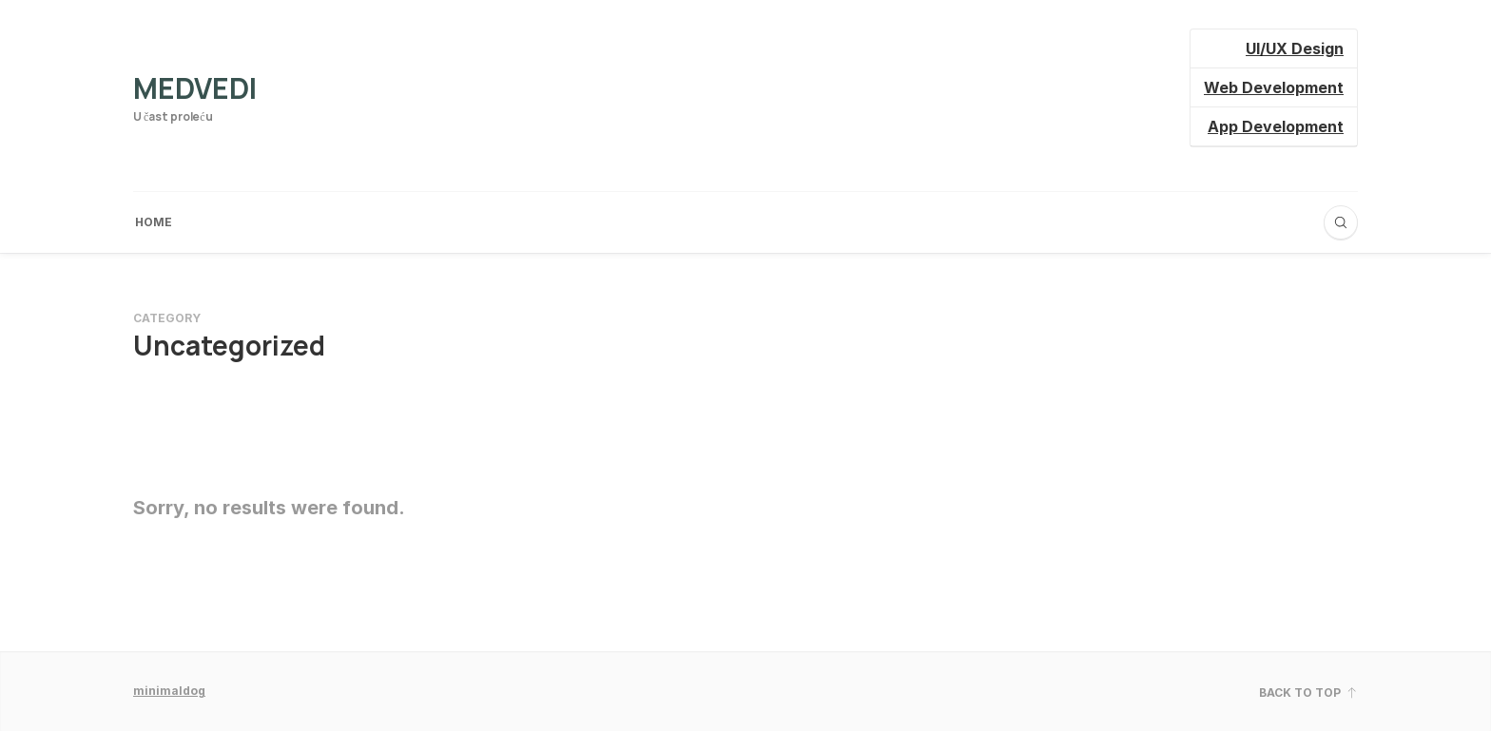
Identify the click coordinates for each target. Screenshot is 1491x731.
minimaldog (169, 690)
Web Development (1274, 87)
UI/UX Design (1295, 48)
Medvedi (195, 87)
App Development (1276, 126)
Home (153, 222)
